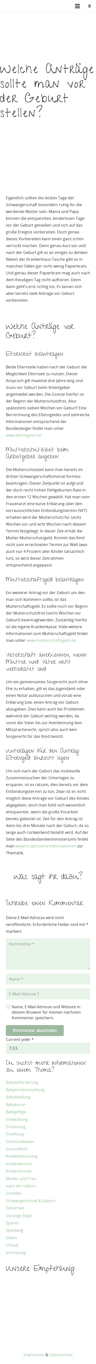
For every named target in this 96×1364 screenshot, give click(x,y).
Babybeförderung (22, 1082)
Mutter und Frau (21, 1178)
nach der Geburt (21, 1186)
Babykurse (15, 1104)
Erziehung (15, 1134)
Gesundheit (16, 1149)
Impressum (33, 1354)
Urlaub (12, 1245)
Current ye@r (20, 1039)
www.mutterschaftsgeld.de (51, 640)
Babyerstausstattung (25, 1089)
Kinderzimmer (19, 1171)
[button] (89, 6)
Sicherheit (15, 1208)
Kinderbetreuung (22, 1156)
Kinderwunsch (19, 1163)
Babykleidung (18, 1097)
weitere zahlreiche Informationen (45, 846)
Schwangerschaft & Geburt (30, 1200)
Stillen (11, 1237)
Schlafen (13, 1193)
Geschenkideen (20, 1141)
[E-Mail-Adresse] (48, 994)
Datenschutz (61, 1354)
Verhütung (16, 1252)
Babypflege (16, 1111)
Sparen (12, 1223)
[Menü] (77, 6)
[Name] (48, 979)
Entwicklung (17, 1119)
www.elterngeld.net (24, 435)
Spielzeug (14, 1230)
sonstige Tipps (19, 1215)
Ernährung (16, 1126)
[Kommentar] (48, 954)
